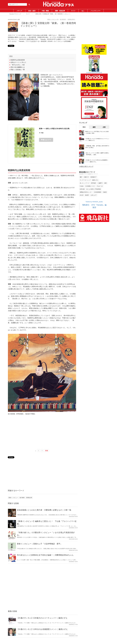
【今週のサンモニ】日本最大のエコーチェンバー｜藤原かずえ (42, 618)
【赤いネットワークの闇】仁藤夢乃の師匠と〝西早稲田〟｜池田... (97, 153)
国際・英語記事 (60, 11)
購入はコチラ (46, 140)
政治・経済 (31, 11)
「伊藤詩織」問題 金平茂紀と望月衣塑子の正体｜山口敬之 (97, 146)
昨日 (84, 127)
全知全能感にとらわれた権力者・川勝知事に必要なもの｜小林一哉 (44, 510)
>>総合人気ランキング (86, 166)
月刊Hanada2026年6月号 (94, 72)
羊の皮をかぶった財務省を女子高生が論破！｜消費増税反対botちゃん (45, 555)
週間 (94, 127)
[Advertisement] (42, 433)
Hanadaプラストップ (15, 14)
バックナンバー (95, 11)
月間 (104, 127)
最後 (46, 450)
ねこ (83, 11)
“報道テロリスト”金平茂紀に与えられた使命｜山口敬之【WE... (97, 132)
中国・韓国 (45, 11)
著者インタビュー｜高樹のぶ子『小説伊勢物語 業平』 (39, 544)
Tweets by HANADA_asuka (94, 202)
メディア (19, 11)
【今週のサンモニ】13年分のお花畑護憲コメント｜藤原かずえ (42, 629)
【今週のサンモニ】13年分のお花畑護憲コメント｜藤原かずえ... (96, 160)
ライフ (73, 11)
